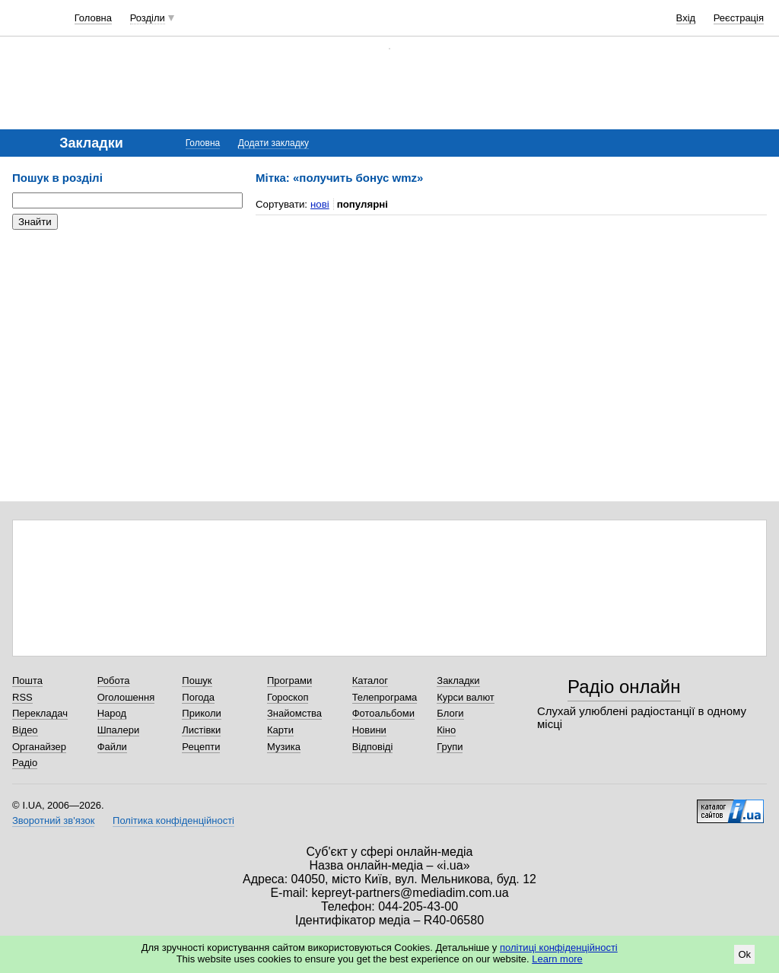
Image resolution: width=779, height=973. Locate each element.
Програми (289, 680)
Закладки (458, 680)
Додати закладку (273, 143)
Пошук (196, 680)
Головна (93, 18)
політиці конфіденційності (559, 947)
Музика (283, 746)
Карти (280, 730)
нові (319, 204)
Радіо (24, 762)
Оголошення (126, 697)
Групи (450, 746)
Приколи (201, 713)
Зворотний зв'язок (53, 820)
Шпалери (118, 730)
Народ (111, 713)
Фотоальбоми (383, 713)
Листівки (201, 730)
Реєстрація (739, 18)
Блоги (450, 713)
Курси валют (465, 697)
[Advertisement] (126, 335)
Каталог (370, 680)
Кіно (446, 730)
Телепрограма (385, 697)
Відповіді (372, 746)
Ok (744, 954)
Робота (113, 680)
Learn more (557, 959)
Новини (369, 730)
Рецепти (201, 746)
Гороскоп (287, 697)
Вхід (686, 18)
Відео (25, 730)
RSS (22, 697)
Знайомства (294, 713)
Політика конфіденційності (173, 820)
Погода (198, 697)
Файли (112, 746)
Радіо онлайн (624, 686)
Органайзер (39, 746)
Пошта (27, 680)
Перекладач (40, 713)
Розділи (147, 18)
